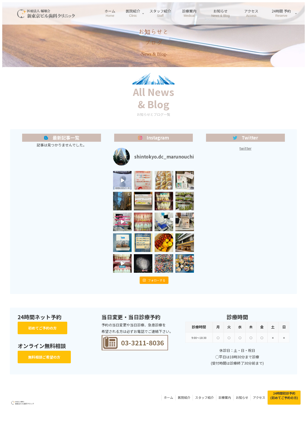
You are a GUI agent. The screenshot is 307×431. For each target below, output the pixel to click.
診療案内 (225, 397)
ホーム (168, 397)
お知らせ (242, 397)
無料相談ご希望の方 (44, 357)
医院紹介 (184, 397)
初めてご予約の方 (42, 328)
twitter (245, 148)
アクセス (259, 397)
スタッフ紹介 (204, 397)
